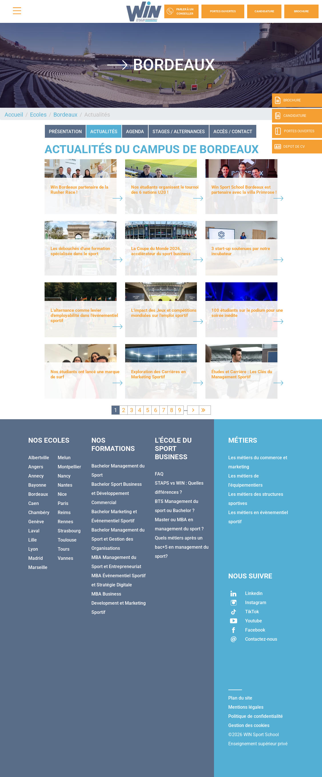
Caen (33, 503)
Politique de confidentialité (255, 716)
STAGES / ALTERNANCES (179, 131)
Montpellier (69, 467)
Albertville (38, 457)
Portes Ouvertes (223, 11)
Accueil (14, 114)
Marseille (37, 567)
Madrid (35, 558)
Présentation (65, 131)
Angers (35, 467)
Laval (33, 531)
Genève (36, 521)
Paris (63, 503)
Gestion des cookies (248, 725)
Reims (64, 512)
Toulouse (67, 540)
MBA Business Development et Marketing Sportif (118, 603)
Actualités (103, 131)
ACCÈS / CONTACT (232, 131)
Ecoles (38, 114)
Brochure (301, 11)
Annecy (36, 476)
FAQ (159, 474)
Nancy (64, 476)
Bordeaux (65, 114)
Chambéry (38, 512)
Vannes (65, 558)
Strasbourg (69, 531)
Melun (64, 457)
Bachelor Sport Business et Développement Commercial (116, 493)
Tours (63, 549)
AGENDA (135, 131)
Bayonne (37, 485)
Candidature (264, 11)
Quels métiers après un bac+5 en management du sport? (182, 547)
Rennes (65, 521)
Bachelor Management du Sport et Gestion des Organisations (118, 539)
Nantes (65, 485)
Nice (62, 494)
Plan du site (240, 698)
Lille (32, 540)
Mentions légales (245, 707)
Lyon (33, 549)
